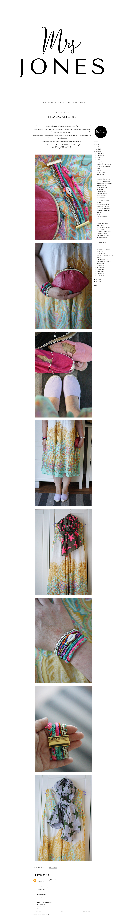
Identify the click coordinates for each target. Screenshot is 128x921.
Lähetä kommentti (39, 909)
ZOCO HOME (100, 220)
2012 (97, 279)
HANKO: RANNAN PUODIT (103, 201)
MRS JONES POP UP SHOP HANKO (104, 261)
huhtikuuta (99, 271)
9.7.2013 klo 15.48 (41, 898)
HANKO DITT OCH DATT (102, 199)
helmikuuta (99, 275)
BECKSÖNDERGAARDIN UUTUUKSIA (105, 255)
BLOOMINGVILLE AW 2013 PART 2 (104, 164)
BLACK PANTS (100, 251)
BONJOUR (99, 203)
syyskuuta (99, 159)
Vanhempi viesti (86, 911)
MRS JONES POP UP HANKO (103, 235)
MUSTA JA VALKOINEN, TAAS (103, 210)
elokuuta (99, 161)
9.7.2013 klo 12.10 (41, 881)
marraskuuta (100, 155)
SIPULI (98, 248)
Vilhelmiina (39, 894)
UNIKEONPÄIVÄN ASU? (102, 185)
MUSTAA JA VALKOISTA (102, 216)
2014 (97, 150)
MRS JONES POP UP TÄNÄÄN (103, 227)
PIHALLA (98, 168)
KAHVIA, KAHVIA (100, 225)
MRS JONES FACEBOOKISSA (103, 204)
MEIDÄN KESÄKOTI (101, 172)
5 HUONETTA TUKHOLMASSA (103, 208)
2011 (97, 281)
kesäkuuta (99, 267)
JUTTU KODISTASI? (59, 102)
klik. (77, 126)
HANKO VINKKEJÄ (100, 178)
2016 (97, 146)
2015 (97, 148)
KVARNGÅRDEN (100, 263)
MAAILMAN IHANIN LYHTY (102, 259)
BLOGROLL (82, 102)
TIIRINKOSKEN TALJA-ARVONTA (104, 182)
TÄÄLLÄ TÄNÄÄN (100, 229)
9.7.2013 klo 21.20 (41, 906)
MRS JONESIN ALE (100, 265)
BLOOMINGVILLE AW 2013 (103, 206)
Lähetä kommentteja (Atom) (42, 914)
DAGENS (98, 176)
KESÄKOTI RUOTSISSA (101, 191)
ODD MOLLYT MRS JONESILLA (103, 166)
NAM (98, 218)
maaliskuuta (100, 273)
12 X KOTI (68, 102)
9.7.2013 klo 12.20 (41, 890)
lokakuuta (99, 157)
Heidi (38, 878)
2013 (97, 151)
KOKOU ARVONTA (101, 253)
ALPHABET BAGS (100, 174)
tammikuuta (100, 277)
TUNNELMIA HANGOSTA (102, 224)
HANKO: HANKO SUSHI (102, 195)
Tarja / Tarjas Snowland (42, 902)
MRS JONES (50, 102)
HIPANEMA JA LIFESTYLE (102, 237)
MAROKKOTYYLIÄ (101, 246)
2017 (97, 144)
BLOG (44, 102)
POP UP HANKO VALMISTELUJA (104, 231)
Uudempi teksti (37, 911)
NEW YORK (99, 212)
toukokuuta (99, 269)
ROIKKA (98, 214)
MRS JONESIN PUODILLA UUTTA (104, 180)
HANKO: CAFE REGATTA (102, 187)
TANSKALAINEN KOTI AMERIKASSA (104, 183)
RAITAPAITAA (100, 189)
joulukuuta (99, 153)
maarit (38, 886)
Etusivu (61, 911)
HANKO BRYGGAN (101, 197)
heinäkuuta (99, 163)
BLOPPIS (98, 170)
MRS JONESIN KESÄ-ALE (102, 193)
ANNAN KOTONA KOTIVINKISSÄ (104, 250)
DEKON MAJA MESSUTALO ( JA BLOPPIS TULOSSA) (103, 241)
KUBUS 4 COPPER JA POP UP (103, 244)
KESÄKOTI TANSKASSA (102, 233)
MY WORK (75, 102)
